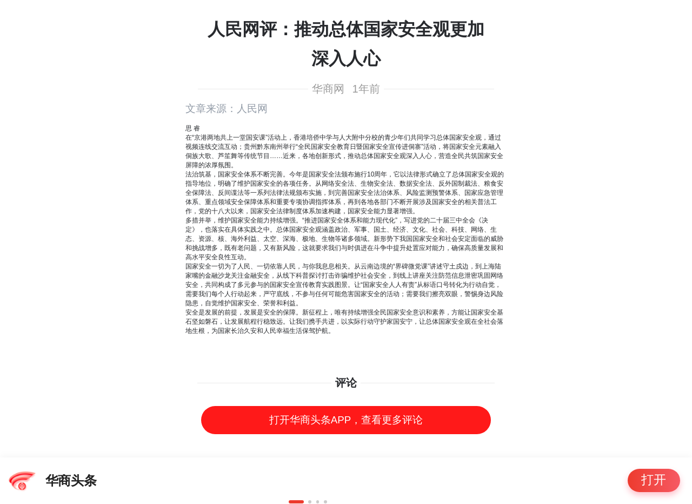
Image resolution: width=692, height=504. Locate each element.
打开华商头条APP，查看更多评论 (346, 420)
